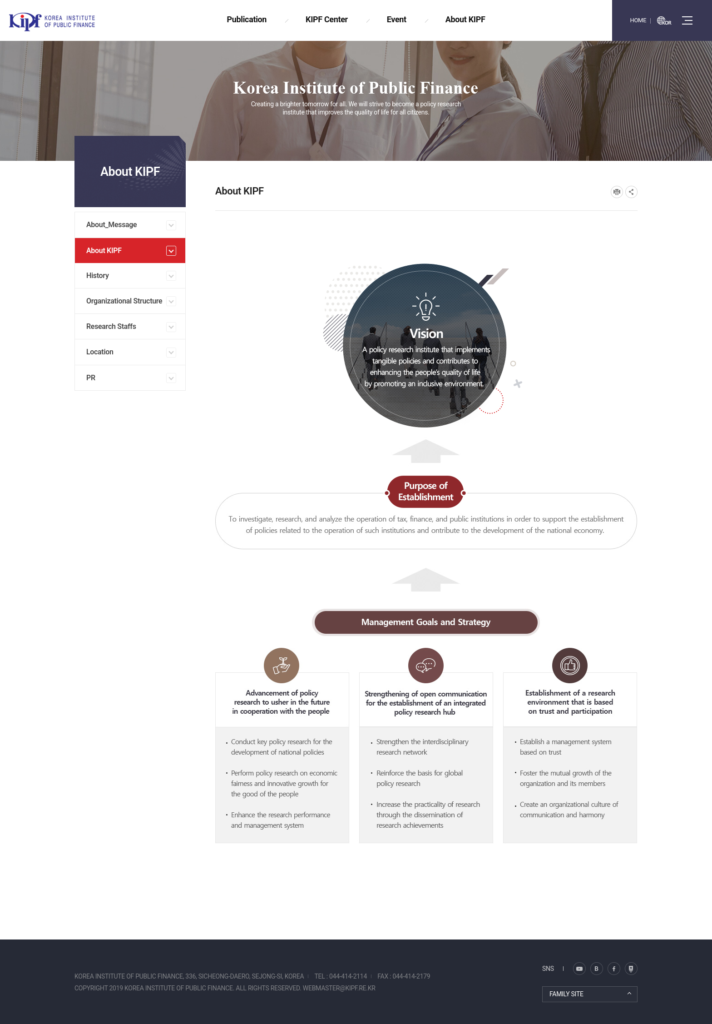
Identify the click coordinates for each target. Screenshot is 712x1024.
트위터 (596, 968)
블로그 (579, 968)
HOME (638, 20)
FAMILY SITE (566, 994)
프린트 (617, 192)
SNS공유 (631, 192)
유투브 (631, 968)
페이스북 (614, 968)
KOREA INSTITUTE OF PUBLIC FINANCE (62, 22)
